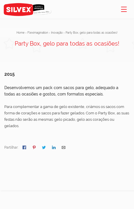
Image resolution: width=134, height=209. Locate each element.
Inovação (57, 32)
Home (20, 32)
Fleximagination (37, 32)
